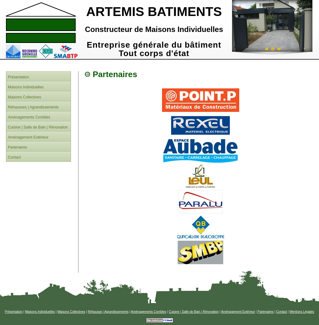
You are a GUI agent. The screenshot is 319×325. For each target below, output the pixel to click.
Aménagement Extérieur (238, 311)
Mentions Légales (301, 311)
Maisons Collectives (71, 311)
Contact (281, 311)
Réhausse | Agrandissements (108, 311)
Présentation (13, 311)
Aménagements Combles (148, 311)
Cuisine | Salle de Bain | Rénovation (194, 311)
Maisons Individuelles (40, 311)
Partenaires (265, 311)
